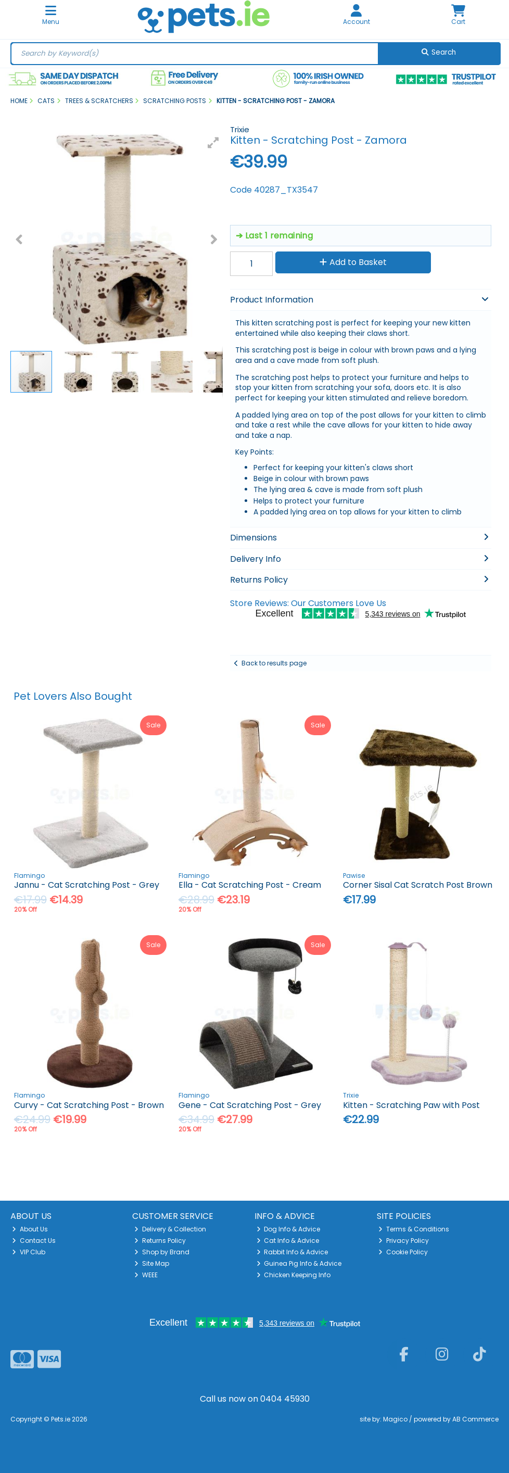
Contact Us (34, 1240)
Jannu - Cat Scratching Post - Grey (86, 885)
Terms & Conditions (413, 1229)
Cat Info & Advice (288, 1240)
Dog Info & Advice (289, 1229)
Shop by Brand (161, 1252)
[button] (213, 142)
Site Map (151, 1263)
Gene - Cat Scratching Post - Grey (250, 1105)
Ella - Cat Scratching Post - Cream (250, 885)
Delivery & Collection (170, 1229)
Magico (395, 1419)
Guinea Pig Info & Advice (299, 1263)
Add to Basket (353, 262)
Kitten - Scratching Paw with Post (411, 1105)
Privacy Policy (403, 1240)
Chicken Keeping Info (294, 1274)
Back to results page (274, 663)
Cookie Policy (403, 1252)
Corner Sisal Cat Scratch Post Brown (417, 885)
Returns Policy (160, 1240)
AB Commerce (475, 1419)
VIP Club (28, 1252)
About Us (30, 1229)
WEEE (146, 1274)
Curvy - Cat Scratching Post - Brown (89, 1105)
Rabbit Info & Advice (292, 1252)
